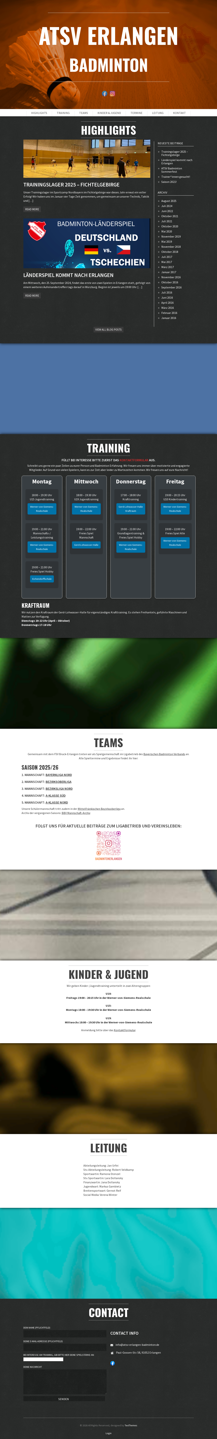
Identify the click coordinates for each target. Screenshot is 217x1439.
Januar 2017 (168, 272)
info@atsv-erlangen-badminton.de (137, 1344)
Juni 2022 (167, 211)
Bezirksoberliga (58, 782)
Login (108, 1433)
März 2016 (167, 307)
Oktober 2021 (169, 216)
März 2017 (167, 267)
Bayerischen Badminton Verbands (164, 754)
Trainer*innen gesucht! (175, 176)
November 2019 (171, 236)
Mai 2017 (166, 262)
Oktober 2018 (169, 252)
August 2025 (168, 201)
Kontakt (179, 113)
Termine (136, 113)
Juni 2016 (167, 297)
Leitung (158, 113)
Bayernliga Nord (59, 775)
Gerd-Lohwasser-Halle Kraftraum (131, 509)
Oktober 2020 (169, 226)
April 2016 (167, 302)
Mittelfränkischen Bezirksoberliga (99, 809)
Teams (83, 113)
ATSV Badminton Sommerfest (171, 169)
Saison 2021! (169, 182)
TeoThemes (131, 1425)
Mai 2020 (166, 231)
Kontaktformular (124, 1030)
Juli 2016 (166, 292)
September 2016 (171, 287)
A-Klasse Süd (56, 795)
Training (63, 113)
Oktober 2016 (169, 282)
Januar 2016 (168, 318)
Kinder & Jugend (109, 113)
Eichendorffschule (42, 578)
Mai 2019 (166, 241)
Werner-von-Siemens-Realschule (42, 509)
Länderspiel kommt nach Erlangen (176, 161)
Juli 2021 (166, 221)
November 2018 (171, 246)
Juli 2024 (166, 206)
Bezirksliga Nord (59, 789)
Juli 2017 (166, 257)
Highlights (39, 113)
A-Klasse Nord (57, 802)
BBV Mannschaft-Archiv (76, 813)
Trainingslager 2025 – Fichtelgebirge (174, 153)
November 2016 (171, 277)
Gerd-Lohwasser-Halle (86, 544)
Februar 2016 (169, 313)
